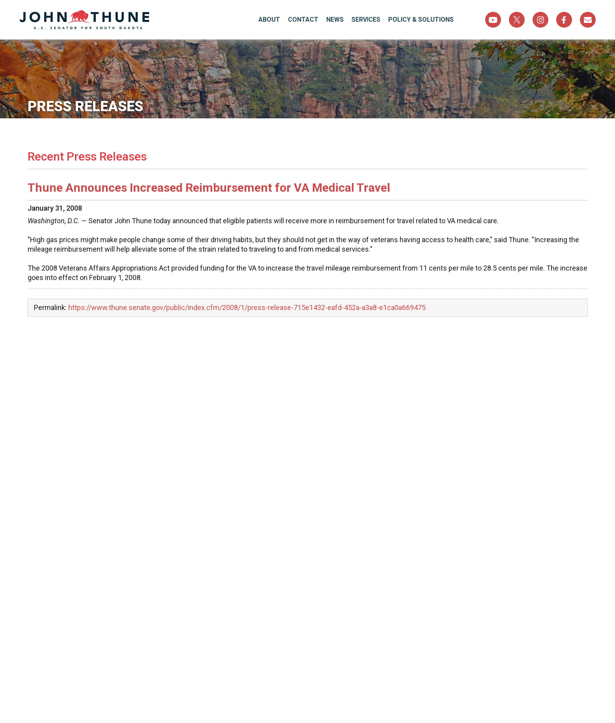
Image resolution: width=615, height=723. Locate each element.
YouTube (493, 19)
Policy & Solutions (421, 19)
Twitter (517, 19)
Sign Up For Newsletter (588, 19)
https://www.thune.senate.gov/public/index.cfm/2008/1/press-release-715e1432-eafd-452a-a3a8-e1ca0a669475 (247, 307)
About (269, 19)
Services (365, 19)
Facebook (564, 19)
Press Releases (85, 106)
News (335, 19)
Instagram (540, 19)
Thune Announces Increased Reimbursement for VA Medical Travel (209, 187)
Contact (303, 19)
